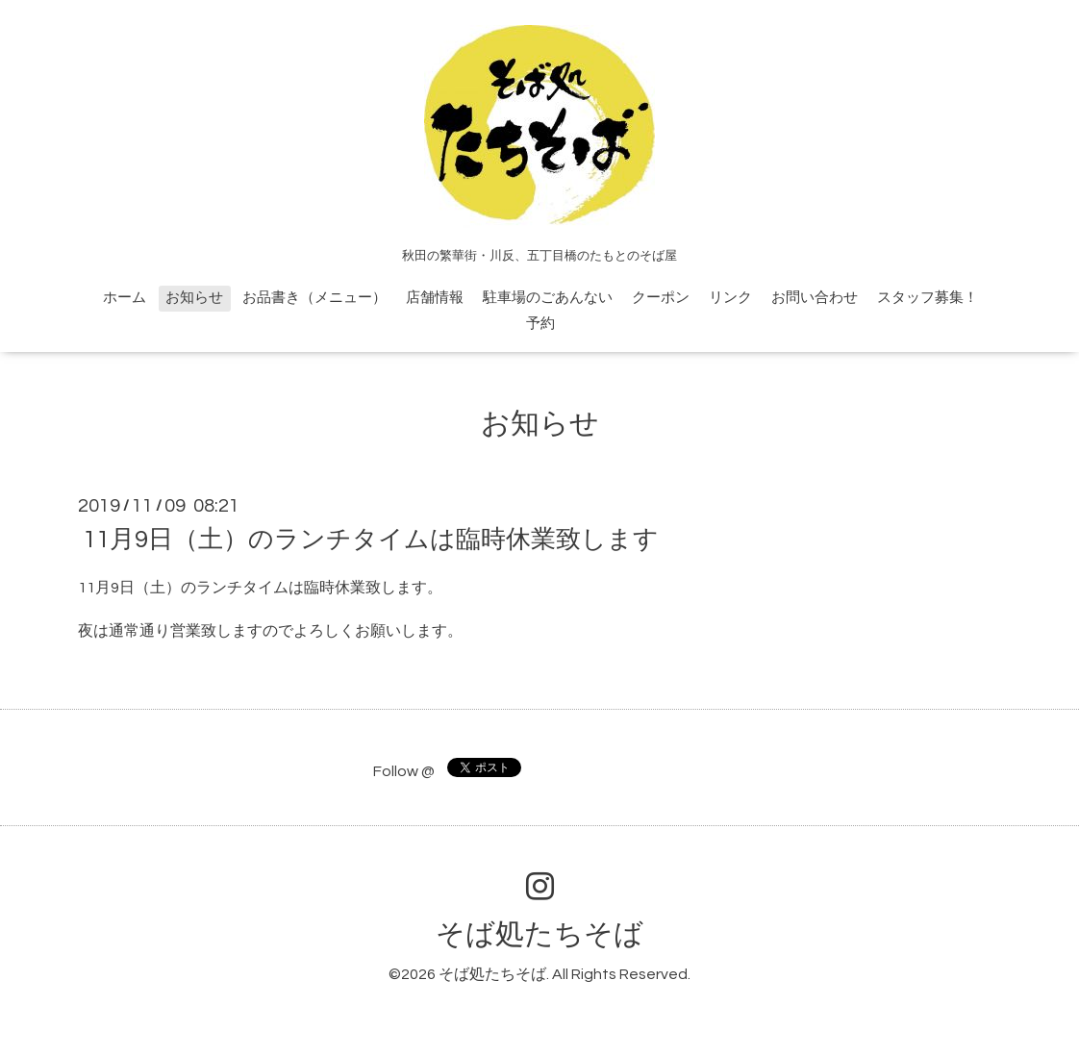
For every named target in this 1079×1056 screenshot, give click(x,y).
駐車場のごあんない (548, 297)
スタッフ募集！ (927, 297)
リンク (730, 297)
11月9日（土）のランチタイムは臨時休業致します (371, 539)
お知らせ (194, 297)
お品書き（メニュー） (314, 297)
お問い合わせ (814, 297)
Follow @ (404, 771)
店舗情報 (435, 297)
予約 (540, 323)
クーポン (661, 297)
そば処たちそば (539, 934)
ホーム (124, 297)
